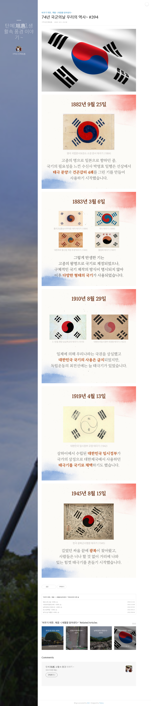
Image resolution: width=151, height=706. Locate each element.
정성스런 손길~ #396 (53, 602)
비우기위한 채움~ (56, 670)
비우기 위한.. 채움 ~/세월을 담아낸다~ (61, 12)
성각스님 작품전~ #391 (54, 612)
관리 (33, 701)
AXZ (92, 703)
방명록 (14, 701)
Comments (52, 657)
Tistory (105, 703)
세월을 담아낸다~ (66, 597)
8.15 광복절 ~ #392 (53, 610)
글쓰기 (5, 701)
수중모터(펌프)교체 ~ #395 (55, 604)
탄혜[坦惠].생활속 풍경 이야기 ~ (19, 32)
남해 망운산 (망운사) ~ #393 (55, 607)
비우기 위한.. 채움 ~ (53, 597)
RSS (23, 701)
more (138, 623)
